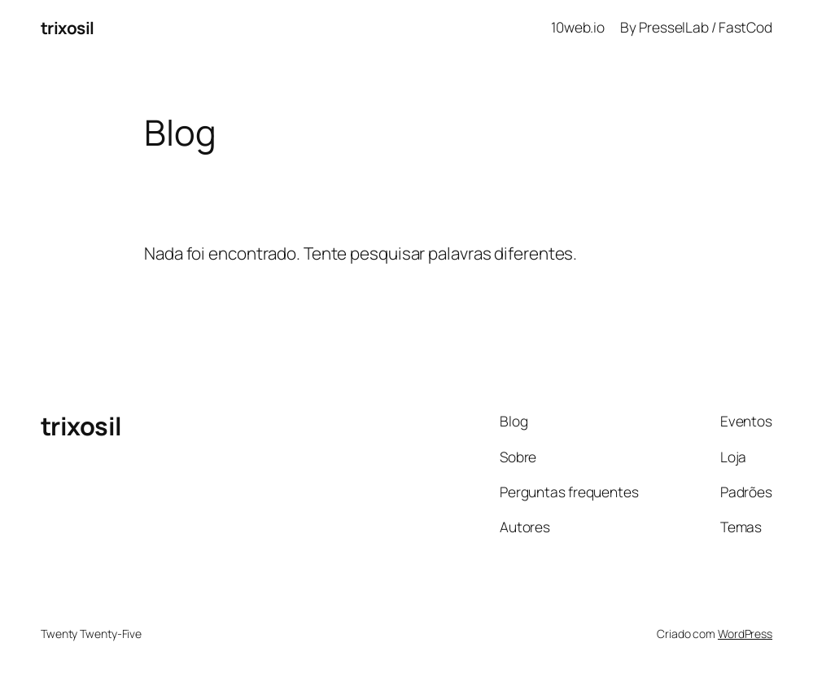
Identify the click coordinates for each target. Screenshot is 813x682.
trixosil (67, 27)
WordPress (745, 633)
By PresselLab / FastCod (696, 27)
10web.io (578, 27)
